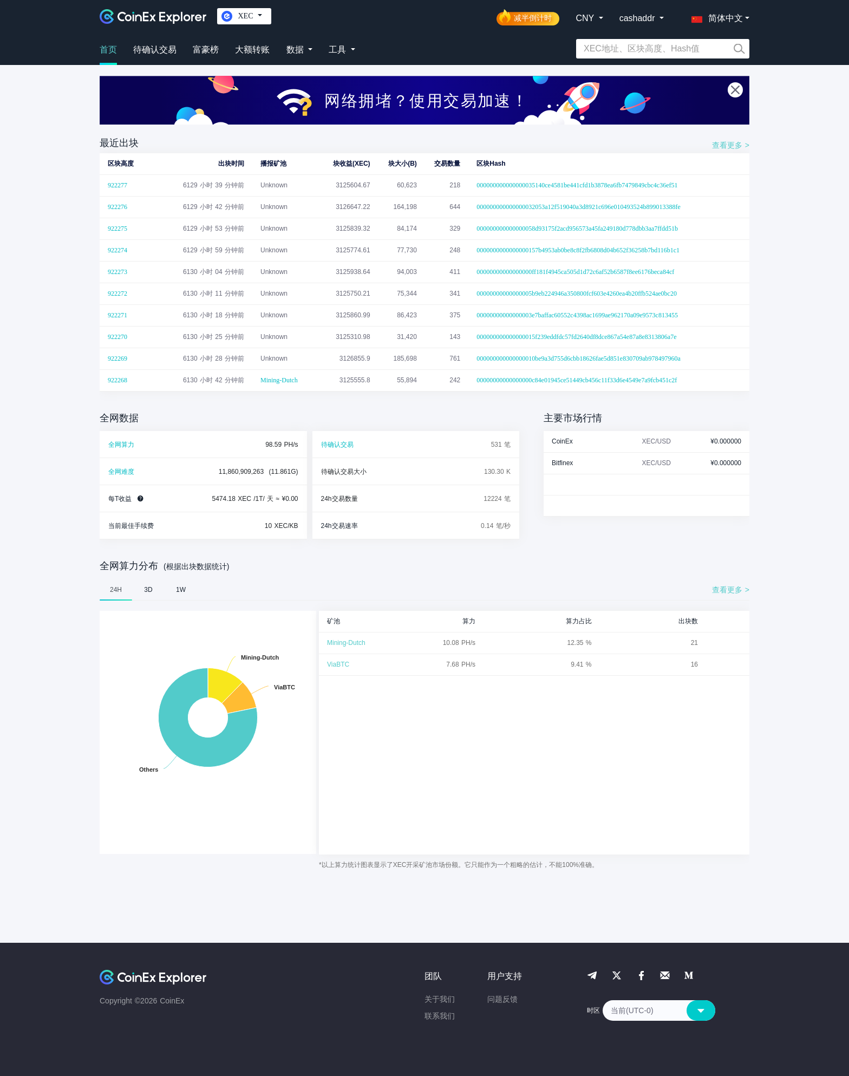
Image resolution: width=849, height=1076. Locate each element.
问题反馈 (502, 999)
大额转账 (252, 49)
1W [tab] (181, 590)
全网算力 (121, 444)
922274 (117, 250)
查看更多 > (730, 145)
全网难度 (121, 471)
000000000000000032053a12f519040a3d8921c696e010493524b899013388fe (578, 207)
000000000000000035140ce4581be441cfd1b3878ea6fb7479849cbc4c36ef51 (576, 185)
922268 (117, 380)
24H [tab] (116, 590)
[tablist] (424, 590)
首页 (108, 49)
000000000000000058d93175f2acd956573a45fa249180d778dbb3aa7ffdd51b (577, 228)
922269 (117, 358)
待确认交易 (155, 49)
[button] (714, 16)
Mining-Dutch (279, 380)
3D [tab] (148, 590)
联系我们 (439, 1016)
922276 (117, 207)
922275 (117, 228)
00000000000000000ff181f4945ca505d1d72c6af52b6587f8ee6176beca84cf (575, 272)
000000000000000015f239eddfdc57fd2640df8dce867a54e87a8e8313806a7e (576, 337)
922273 (117, 272)
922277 (117, 185)
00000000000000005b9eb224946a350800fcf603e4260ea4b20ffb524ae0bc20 (576, 293)
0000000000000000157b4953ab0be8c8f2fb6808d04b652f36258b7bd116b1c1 (578, 250)
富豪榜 (206, 49)
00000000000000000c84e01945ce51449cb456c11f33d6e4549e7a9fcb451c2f (576, 380)
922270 (117, 337)
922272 (117, 293)
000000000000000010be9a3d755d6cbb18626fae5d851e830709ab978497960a (578, 358)
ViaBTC (338, 664)
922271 (117, 315)
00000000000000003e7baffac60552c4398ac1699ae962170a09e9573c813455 (577, 315)
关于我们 (439, 999)
